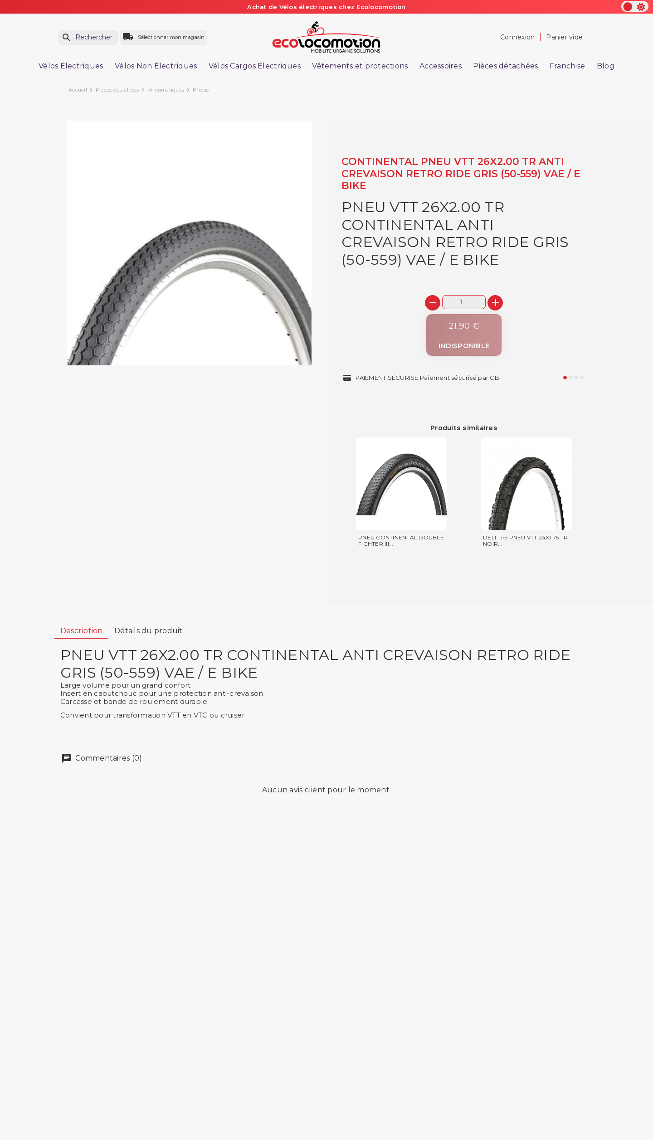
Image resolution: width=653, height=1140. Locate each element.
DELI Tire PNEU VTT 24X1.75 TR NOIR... (525, 540)
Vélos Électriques (71, 66)
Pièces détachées (505, 66)
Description (81, 630)
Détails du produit (148, 630)
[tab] (81, 631)
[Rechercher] (88, 37)
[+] (495, 302)
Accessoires (440, 66)
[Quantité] (464, 302)
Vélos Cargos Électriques (255, 66)
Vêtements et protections (360, 66)
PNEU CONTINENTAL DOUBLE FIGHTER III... (401, 540)
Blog (605, 66)
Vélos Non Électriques (156, 66)
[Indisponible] (464, 335)
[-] (432, 302)
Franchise (567, 66)
